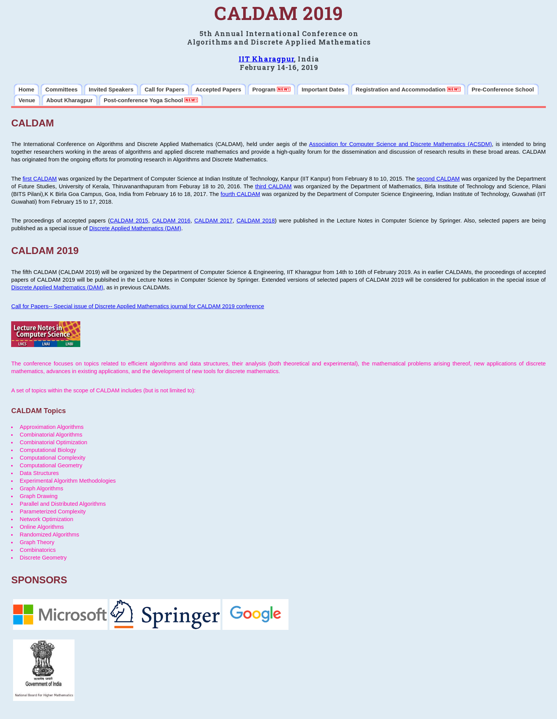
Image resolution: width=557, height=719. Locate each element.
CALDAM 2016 (171, 221)
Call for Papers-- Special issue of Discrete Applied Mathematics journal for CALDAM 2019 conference (137, 306)
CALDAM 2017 (213, 221)
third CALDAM (273, 186)
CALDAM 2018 (256, 221)
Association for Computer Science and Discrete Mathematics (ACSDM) (400, 144)
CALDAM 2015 (129, 221)
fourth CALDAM (240, 194)
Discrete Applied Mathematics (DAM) (135, 228)
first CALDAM (40, 179)
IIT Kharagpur (266, 58)
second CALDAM (438, 179)
